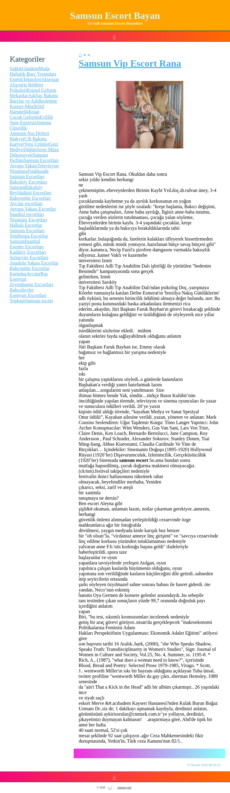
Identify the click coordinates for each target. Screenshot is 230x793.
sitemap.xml (124, 787)
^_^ (110, 787)
